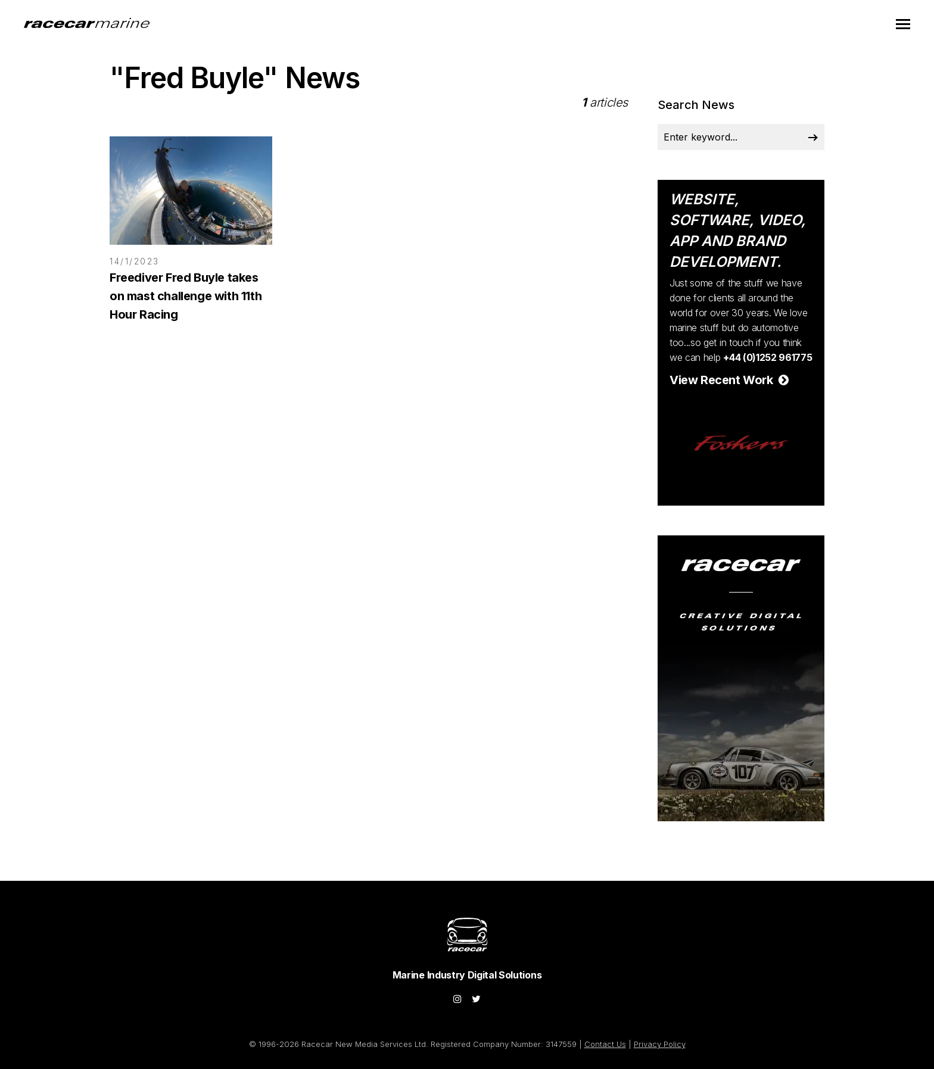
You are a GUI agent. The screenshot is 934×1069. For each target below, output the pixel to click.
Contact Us (605, 1044)
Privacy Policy (660, 1044)
